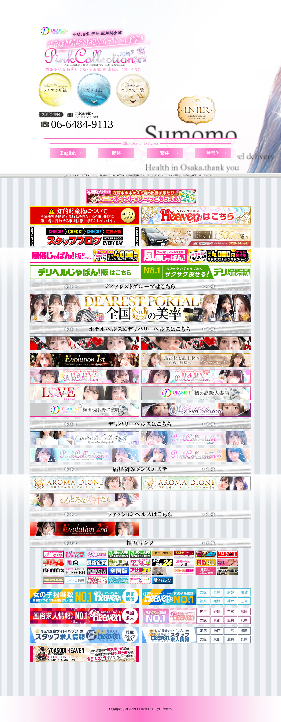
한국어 (213, 153)
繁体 (164, 153)
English (68, 153)
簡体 (116, 153)
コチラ (189, 118)
